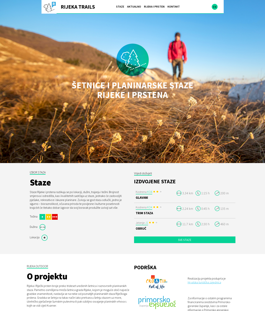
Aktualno (134, 6)
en (215, 7)
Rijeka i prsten (154, 6)
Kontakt (173, 6)
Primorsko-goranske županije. (215, 307)
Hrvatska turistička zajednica (204, 272)
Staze (120, 6)
